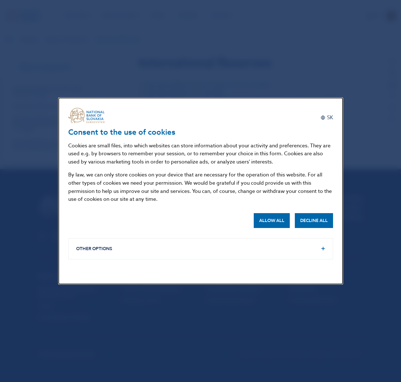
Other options (94, 248)
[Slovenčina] (326, 118)
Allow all (271, 220)
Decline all (314, 220)
